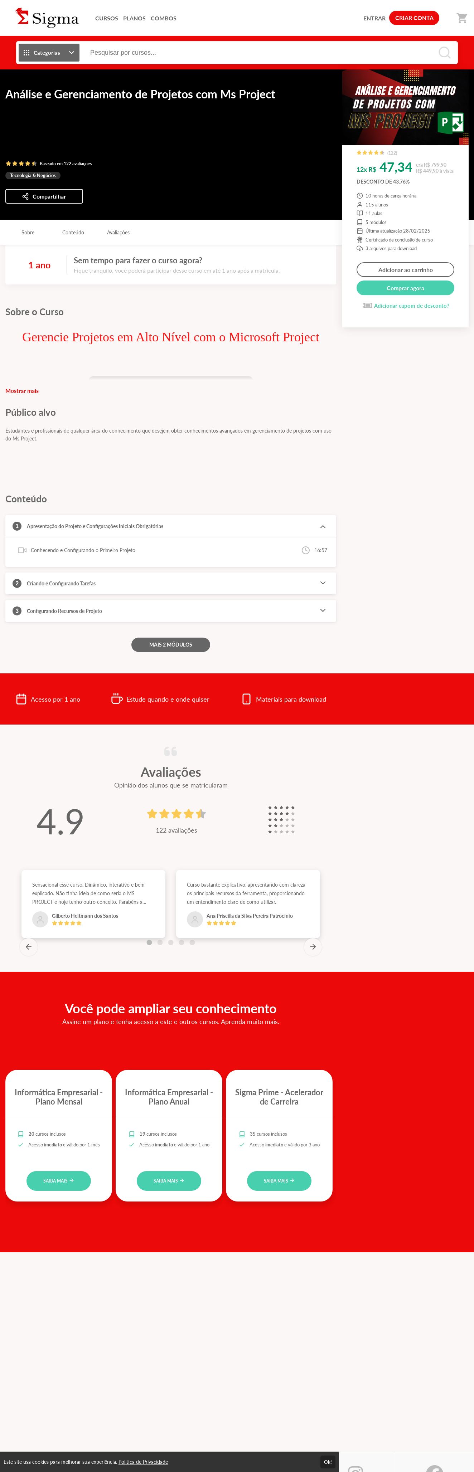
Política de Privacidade (143, 1462)
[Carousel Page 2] (160, 942)
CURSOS (106, 18)
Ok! (328, 1462)
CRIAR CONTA (414, 17)
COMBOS (163, 18)
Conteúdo (73, 232)
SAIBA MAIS (58, 1181)
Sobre (27, 232)
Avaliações (118, 232)
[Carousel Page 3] (170, 942)
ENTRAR (374, 18)
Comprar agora (405, 287)
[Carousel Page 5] (192, 942)
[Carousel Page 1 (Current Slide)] (149, 942)
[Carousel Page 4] (181, 942)
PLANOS (134, 18)
